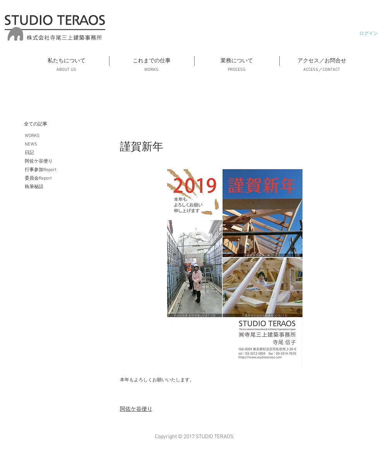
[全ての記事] (62, 124)
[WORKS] (151, 70)
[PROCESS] (236, 70)
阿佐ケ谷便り (136, 409)
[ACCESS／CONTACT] (321, 70)
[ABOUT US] (66, 70)
